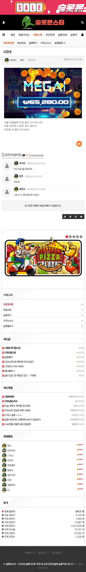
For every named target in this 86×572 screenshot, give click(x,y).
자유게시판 (8, 43)
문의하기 (42, 553)
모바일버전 (56, 553)
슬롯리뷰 (62, 34)
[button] (65, 216)
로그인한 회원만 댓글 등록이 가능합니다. (43, 205)
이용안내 (29, 553)
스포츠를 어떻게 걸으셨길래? (16, 424)
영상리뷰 (21, 43)
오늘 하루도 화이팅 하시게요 (16, 406)
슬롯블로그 (60, 43)
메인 (13, 34)
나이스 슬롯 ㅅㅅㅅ (12, 415)
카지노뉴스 (46, 43)
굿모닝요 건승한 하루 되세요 (16, 410)
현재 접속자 (10, 511)
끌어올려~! (8, 371)
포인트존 (50, 34)
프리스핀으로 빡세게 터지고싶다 (18, 362)
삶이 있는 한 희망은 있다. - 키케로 (19, 375)
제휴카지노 (24, 34)
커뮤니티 (37, 34)
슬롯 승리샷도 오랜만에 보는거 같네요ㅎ (21, 419)
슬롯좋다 (7, 357)
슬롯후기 (33, 43)
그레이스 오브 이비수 (13, 366)
